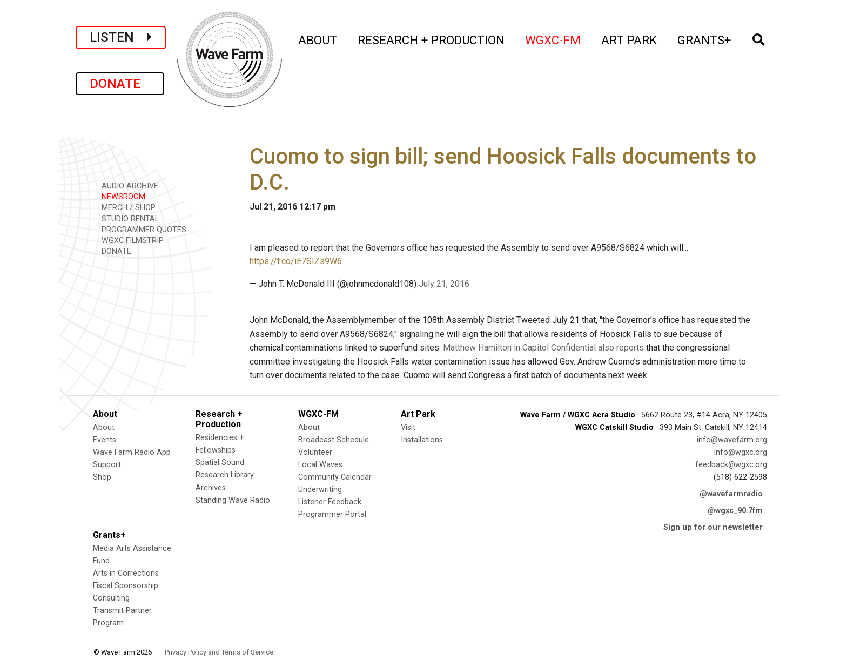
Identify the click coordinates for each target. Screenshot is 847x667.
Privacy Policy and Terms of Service (219, 652)
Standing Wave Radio (233, 500)
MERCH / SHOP (125, 207)
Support (107, 464)
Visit (408, 427)
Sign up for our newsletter (713, 527)
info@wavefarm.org (732, 439)
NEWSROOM (119, 196)
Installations (422, 439)
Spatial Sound (220, 462)
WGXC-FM (553, 38)
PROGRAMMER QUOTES (140, 229)
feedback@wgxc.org (731, 464)
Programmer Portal (332, 514)
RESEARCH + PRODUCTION (431, 38)
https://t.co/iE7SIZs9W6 (296, 261)
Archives (211, 488)
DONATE (120, 83)
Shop (102, 477)
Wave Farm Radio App (132, 452)
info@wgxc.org (740, 452)
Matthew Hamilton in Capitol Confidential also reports (543, 347)
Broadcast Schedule (333, 439)
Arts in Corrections (126, 573)
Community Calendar (335, 477)
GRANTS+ (704, 38)
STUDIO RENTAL (126, 218)
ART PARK (629, 38)
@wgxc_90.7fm (735, 510)
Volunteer (315, 452)
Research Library (225, 475)
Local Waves (320, 464)
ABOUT (318, 38)
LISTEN (121, 37)
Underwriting (320, 489)
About (104, 427)
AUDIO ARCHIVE (126, 185)
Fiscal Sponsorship (125, 585)
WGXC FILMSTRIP (129, 240)
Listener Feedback (329, 502)
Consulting (111, 598)
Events (104, 439)
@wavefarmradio (731, 493)
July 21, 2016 (444, 284)
